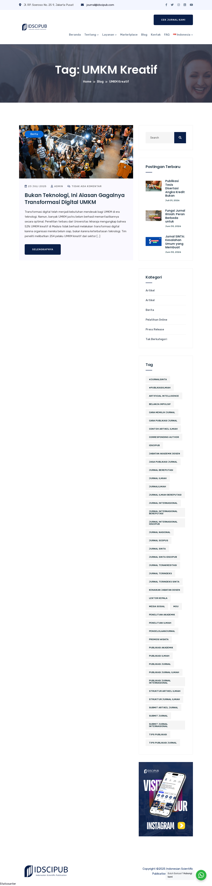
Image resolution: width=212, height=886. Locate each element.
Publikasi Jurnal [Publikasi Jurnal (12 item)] (160, 664)
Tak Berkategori (156, 339)
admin (57, 186)
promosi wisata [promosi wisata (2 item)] (158, 639)
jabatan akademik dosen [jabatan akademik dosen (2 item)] (164, 453)
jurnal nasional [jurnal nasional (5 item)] (159, 532)
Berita (150, 310)
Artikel (150, 290)
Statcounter (8, 883)
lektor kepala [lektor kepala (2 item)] (158, 598)
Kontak (156, 34)
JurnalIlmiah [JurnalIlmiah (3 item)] (157, 486)
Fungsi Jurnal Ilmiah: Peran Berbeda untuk (175, 216)
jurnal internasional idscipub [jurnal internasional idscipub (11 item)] (163, 522)
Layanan (108, 34)
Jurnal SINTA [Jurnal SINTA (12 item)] (157, 548)
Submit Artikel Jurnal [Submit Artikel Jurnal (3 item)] (163, 707)
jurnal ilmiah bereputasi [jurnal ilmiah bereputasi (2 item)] (165, 494)
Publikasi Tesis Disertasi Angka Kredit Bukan (175, 188)
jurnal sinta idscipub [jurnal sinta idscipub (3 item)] (163, 557)
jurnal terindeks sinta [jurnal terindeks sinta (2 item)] (164, 581)
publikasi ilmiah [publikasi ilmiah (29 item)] (159, 656)
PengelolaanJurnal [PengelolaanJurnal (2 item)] (162, 631)
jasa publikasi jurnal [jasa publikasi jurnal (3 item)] (163, 462)
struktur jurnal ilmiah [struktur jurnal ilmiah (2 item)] (164, 699)
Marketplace (129, 34)
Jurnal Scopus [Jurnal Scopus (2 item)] (158, 540)
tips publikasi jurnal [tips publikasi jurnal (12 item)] (163, 742)
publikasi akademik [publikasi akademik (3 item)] (161, 647)
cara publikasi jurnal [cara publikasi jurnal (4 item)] (163, 420)
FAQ (167, 34)
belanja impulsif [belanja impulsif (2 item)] (160, 404)
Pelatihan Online (156, 320)
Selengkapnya (42, 249)
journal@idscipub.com (97, 5)
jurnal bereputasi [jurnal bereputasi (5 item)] (161, 470)
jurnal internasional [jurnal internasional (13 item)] (163, 503)
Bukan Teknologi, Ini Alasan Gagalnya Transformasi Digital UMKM (75, 199)
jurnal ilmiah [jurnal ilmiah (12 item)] (158, 478)
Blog (144, 34)
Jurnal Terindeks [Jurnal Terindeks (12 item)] (160, 573)
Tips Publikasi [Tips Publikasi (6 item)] (158, 734)
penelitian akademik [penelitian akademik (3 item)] (162, 614)
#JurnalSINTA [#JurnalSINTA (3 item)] (158, 379)
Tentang (90, 34)
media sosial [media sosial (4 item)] (157, 606)
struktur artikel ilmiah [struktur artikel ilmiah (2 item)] (164, 691)
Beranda (75, 34)
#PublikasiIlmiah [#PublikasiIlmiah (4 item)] (159, 387)
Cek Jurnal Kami (173, 19)
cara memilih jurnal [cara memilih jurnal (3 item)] (162, 412)
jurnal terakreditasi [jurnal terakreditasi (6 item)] (163, 565)
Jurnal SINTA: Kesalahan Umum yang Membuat (175, 241)
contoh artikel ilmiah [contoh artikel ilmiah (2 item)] (163, 429)
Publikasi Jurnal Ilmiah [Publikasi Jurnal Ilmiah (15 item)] (164, 672)
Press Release (155, 329)
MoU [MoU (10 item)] (176, 606)
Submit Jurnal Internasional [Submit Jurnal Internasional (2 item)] (158, 725)
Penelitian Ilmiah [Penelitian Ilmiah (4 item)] (160, 623)
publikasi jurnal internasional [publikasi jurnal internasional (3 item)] (160, 681)
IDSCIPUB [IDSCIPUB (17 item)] (154, 445)
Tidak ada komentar (84, 186)
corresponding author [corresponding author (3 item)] (164, 437)
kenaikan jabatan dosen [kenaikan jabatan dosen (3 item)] (164, 590)
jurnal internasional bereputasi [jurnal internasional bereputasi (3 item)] (163, 512)
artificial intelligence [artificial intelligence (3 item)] (164, 396)
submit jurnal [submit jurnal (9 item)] (158, 715)
